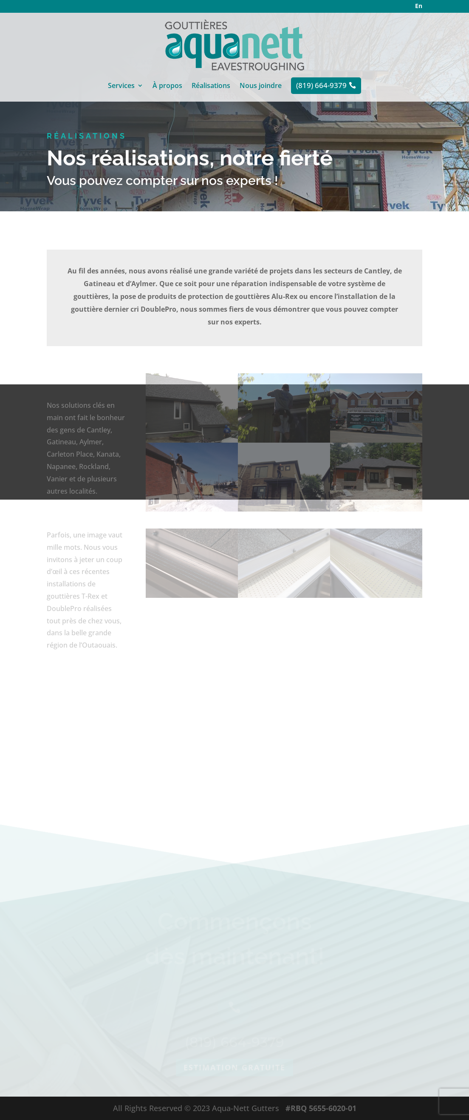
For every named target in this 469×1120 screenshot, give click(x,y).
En (418, 6)
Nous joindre (261, 86)
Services (121, 86)
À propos (167, 86)
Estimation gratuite (234, 1087)
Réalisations (211, 86)
